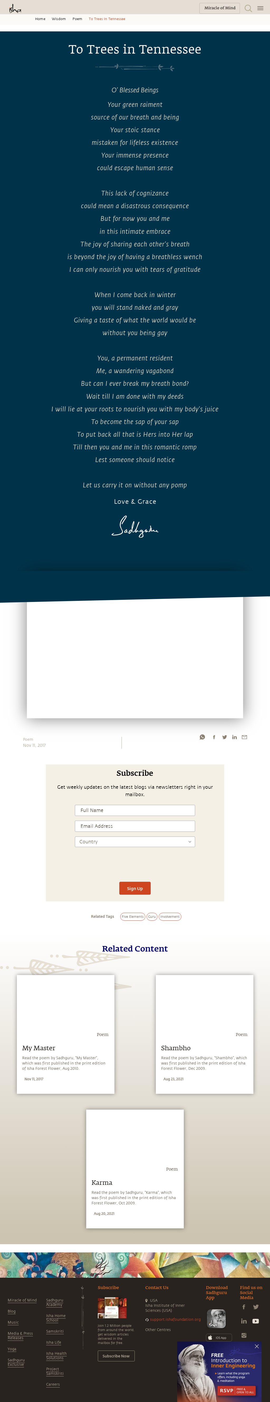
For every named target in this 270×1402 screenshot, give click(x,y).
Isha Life (53, 1342)
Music (13, 1322)
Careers (53, 1384)
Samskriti (55, 1331)
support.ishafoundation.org (175, 1320)
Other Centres (158, 1330)
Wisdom (59, 19)
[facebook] (214, 738)
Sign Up (135, 888)
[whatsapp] (202, 738)
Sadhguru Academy (54, 1302)
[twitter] (224, 738)
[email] (244, 738)
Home (40, 19)
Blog (12, 1311)
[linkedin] (234, 738)
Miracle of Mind (22, 1300)
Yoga (12, 1349)
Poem (77, 19)
